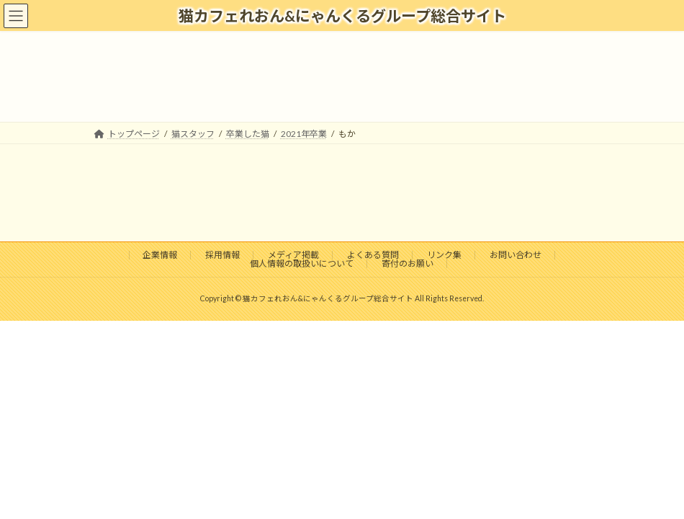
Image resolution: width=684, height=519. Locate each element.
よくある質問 (373, 254)
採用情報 (222, 254)
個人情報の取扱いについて (302, 263)
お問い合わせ (515, 254)
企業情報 (160, 254)
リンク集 (444, 254)
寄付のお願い (407, 263)
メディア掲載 (293, 254)
